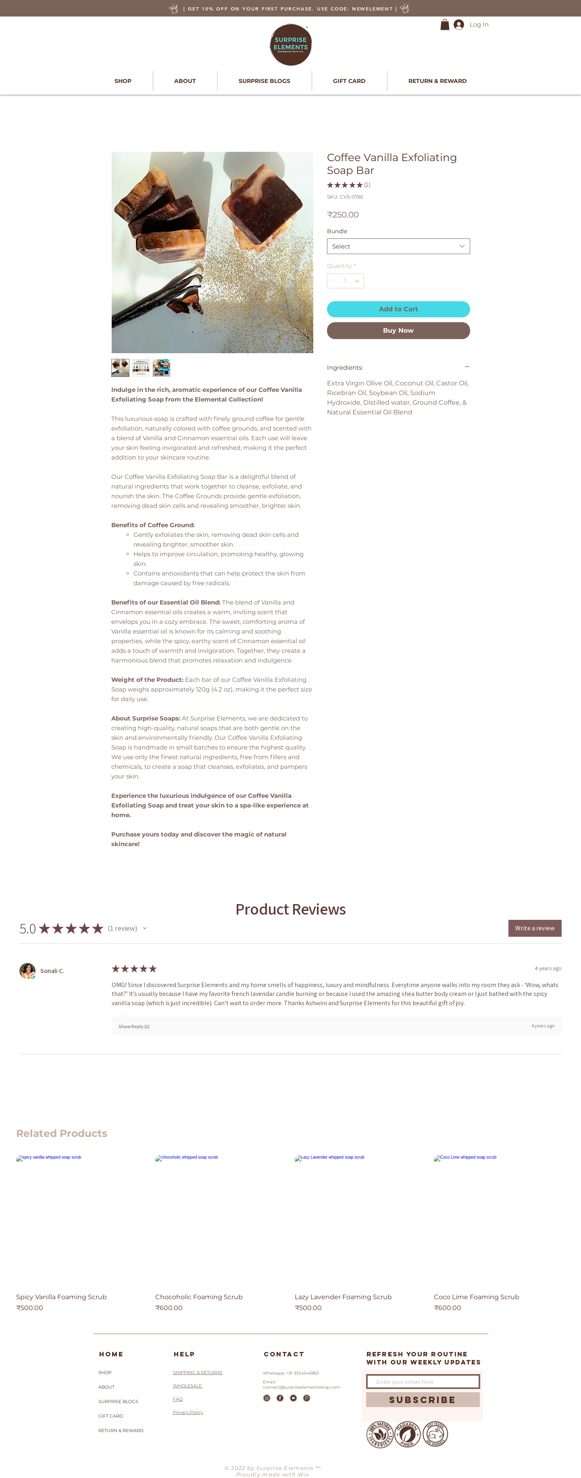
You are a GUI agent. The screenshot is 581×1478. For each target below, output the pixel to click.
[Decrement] (333, 281)
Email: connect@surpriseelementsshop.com (301, 1384)
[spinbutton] (345, 281)
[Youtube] (293, 1398)
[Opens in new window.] (32, 976)
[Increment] (358, 281)
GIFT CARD (110, 1416)
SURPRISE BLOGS (118, 1401)
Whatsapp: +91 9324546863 (291, 1373)
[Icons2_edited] (267, 1398)
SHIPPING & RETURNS (198, 1372)
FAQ (178, 1399)
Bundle (337, 231)
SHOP (105, 1372)
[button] (445, 24)
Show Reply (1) (134, 1026)
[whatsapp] (306, 1398)
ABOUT (106, 1387)
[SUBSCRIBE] (423, 1399)
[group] (290, 1238)
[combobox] (398, 246)
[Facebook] (280, 1398)
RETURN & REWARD (121, 1430)
